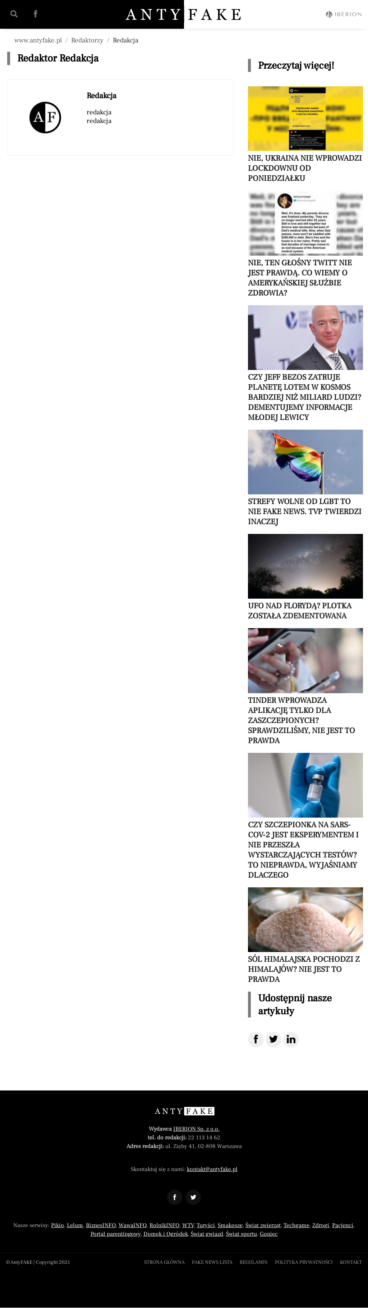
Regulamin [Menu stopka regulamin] (254, 1262)
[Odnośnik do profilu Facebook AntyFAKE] (174, 1197)
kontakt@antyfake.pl (212, 1169)
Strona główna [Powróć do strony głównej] (164, 1262)
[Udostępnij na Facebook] (256, 1039)
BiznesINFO (101, 1225)
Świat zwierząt (263, 1225)
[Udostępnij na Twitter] (273, 1039)
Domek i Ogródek (165, 1234)
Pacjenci (342, 1225)
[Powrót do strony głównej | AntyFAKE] (184, 14)
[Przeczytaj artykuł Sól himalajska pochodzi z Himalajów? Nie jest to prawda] (305, 935)
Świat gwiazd (207, 1234)
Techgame (296, 1225)
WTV (188, 1225)
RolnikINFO (164, 1225)
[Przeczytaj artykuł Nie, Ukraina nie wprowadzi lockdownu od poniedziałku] (305, 134)
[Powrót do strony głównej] (184, 1111)
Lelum (75, 1225)
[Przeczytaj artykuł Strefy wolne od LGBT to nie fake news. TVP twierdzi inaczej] (305, 478)
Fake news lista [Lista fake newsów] (212, 1262)
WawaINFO (133, 1225)
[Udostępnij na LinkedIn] (291, 1039)
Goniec (269, 1234)
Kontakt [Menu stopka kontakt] (351, 1262)
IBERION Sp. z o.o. (196, 1129)
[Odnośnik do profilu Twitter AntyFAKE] (193, 1197)
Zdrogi (320, 1225)
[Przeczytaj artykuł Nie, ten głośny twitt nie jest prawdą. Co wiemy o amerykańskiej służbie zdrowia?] (305, 244)
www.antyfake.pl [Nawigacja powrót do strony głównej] (38, 40)
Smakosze (230, 1225)
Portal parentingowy (116, 1234)
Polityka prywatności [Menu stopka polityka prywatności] (304, 1262)
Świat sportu (241, 1234)
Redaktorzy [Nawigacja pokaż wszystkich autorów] (87, 40)
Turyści (206, 1225)
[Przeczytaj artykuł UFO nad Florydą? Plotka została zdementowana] (305, 577)
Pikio (57, 1225)
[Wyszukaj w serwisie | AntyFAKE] (14, 14)
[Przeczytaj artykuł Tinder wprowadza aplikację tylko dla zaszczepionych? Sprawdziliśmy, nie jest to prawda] (305, 686)
